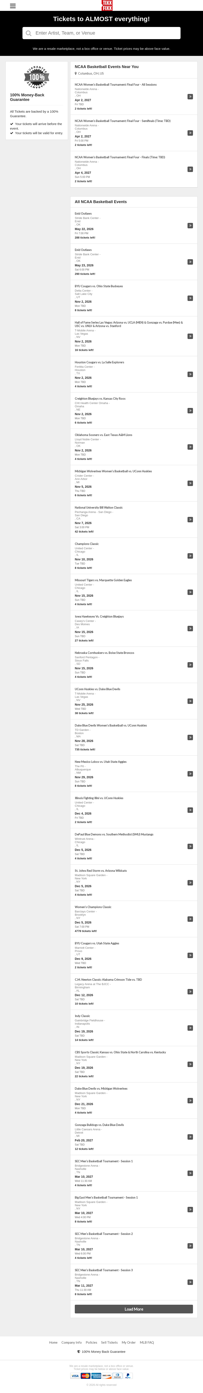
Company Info (71, 1342)
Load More (134, 1309)
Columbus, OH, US (89, 73)
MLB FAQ (147, 1342)
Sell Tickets (109, 1342)
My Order (129, 1342)
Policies (91, 1342)
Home (53, 1342)
